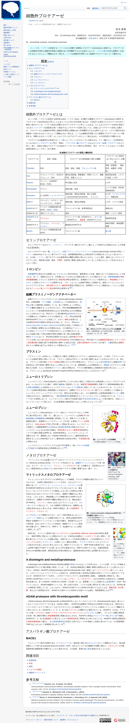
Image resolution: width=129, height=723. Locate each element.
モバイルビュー (72, 720)
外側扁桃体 (39, 418)
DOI (79, 689)
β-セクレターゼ (92, 643)
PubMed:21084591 (81, 703)
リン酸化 (65, 319)
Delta (55, 210)
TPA (28, 176)
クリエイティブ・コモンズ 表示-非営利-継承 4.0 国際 (75, 715)
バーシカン (55, 223)
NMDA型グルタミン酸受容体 (58, 285)
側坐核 (106, 365)
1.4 (43, 683)
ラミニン (57, 466)
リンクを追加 (15, 84)
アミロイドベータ (64, 643)
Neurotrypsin (32, 189)
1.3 (41, 683)
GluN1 (71, 314)
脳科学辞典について (51, 720)
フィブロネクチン (70, 466)
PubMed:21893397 (90, 695)
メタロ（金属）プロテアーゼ (107, 143)
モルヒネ (42, 368)
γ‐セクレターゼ (114, 646)
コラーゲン (47, 466)
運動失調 (112, 587)
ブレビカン (90, 613)
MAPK (38, 322)
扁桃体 (61, 384)
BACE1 (30, 231)
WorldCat (73, 689)
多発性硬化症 (58, 621)
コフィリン (48, 542)
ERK (33, 322)
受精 (72, 564)
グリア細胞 (46, 302)
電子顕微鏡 (88, 384)
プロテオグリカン (66, 613)
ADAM (29, 208)
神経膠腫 (51, 616)
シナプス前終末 (76, 387)
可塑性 (59, 260)
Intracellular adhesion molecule (83, 533)
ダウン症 (98, 217)
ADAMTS (30, 217)
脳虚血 (82, 220)
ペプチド (44, 48)
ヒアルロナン (40, 613)
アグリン (100, 390)
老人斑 (108, 231)
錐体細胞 (29, 418)
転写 (33, 515)
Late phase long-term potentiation (54, 340)
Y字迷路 (31, 448)
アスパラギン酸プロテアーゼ (78, 143)
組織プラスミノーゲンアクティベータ (77, 251)
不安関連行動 (84, 439)
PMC (66, 689)
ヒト (65, 479)
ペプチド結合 (62, 48)
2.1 (36, 691)
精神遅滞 (64, 396)
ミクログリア (42, 331)
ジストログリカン (62, 533)
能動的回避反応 (106, 340)
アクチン (83, 542)
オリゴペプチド (38, 128)
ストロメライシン (59, 485)
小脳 (109, 343)
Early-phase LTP (42, 424)
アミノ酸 (60, 140)
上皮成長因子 (110, 582)
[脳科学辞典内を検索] (114, 8)
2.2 (38, 691)
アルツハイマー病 (89, 168)
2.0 (34, 691)
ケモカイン (41, 511)
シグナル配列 (101, 51)
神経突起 (62, 280)
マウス (105, 384)
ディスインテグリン (102, 570)
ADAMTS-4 (33, 20)
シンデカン (70, 579)
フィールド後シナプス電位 (42, 288)
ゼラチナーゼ (73, 485)
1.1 (36, 683)
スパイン (117, 393)
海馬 (31, 666)
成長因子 (75, 508)
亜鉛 (47, 468)
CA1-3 (85, 415)
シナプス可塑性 (35, 670)
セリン (110, 140)
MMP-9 (29, 202)
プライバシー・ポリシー (34, 720)
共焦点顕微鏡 (33, 387)
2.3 (41, 691)
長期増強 (32, 660)
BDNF (119, 362)
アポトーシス (46, 283)
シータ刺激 (84, 421)
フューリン (41, 502)
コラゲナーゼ (44, 485)
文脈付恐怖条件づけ (85, 343)
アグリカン (44, 218)
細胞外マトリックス (84, 463)
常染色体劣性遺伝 (90, 399)
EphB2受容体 (64, 427)
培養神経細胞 (113, 277)
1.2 (38, 683)
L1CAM (51, 427)
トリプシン (41, 257)
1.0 (34, 683)
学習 (31, 663)
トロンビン (56, 251)
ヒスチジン (57, 245)
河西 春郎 (92, 38)
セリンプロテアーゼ (43, 143)
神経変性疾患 (72, 618)
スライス (33, 337)
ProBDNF (106, 362)
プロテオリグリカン (83, 390)
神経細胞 (113, 280)
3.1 (36, 697)
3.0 (34, 697)
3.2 (38, 697)
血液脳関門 (32, 274)
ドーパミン (57, 368)
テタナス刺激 (53, 362)
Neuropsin (31, 195)
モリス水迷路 (83, 445)
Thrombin (30, 168)
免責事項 (63, 720)
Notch (49, 210)
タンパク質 (34, 48)
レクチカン (54, 613)
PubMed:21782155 (56, 689)
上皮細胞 (56, 302)
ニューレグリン (56, 195)
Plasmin (30, 183)
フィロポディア (89, 536)
